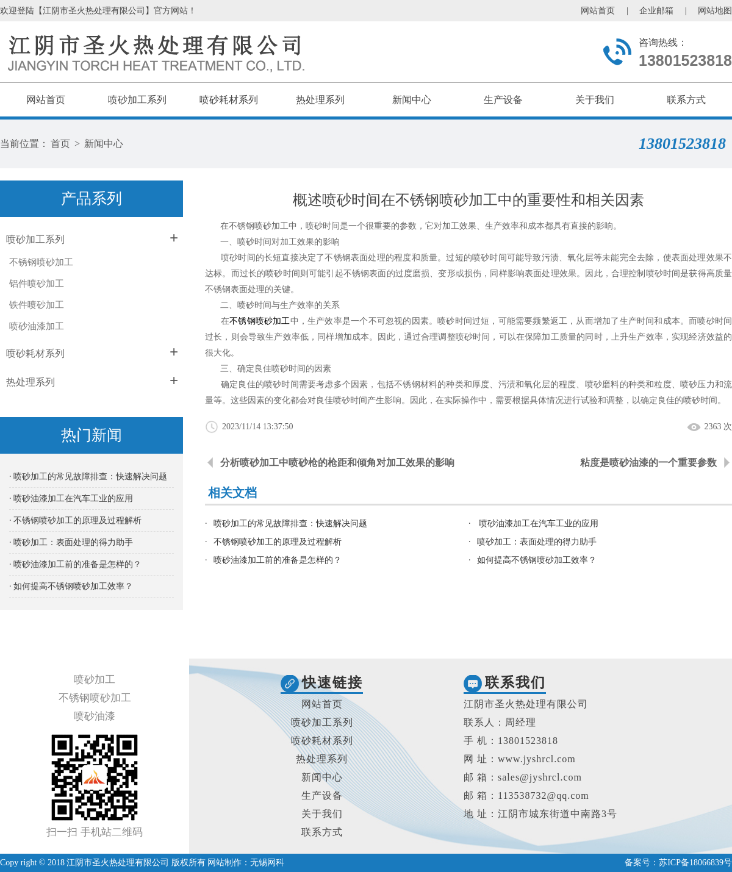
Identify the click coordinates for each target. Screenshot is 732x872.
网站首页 (598, 10)
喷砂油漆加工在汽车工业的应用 (538, 523)
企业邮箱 (656, 10)
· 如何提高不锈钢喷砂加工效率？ (71, 586)
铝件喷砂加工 (36, 283)
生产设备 (503, 100)
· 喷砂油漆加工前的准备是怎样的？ (75, 564)
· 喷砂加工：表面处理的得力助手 (71, 542)
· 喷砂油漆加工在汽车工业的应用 (71, 498)
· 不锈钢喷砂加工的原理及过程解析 (75, 520)
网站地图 (715, 10)
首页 (60, 143)
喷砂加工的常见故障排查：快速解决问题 (290, 523)
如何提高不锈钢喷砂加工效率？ (537, 560)
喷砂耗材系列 (228, 100)
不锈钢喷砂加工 (41, 262)
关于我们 (594, 100)
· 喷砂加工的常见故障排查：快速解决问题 (88, 476)
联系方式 (686, 100)
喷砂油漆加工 (36, 326)
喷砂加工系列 (137, 100)
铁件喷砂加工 (36, 305)
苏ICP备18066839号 (695, 862)
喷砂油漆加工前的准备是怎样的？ (278, 560)
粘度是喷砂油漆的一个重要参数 (648, 462)
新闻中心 (411, 100)
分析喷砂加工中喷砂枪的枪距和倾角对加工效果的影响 (337, 462)
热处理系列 (320, 100)
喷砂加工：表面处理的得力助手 (537, 541)
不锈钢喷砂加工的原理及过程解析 (278, 541)
